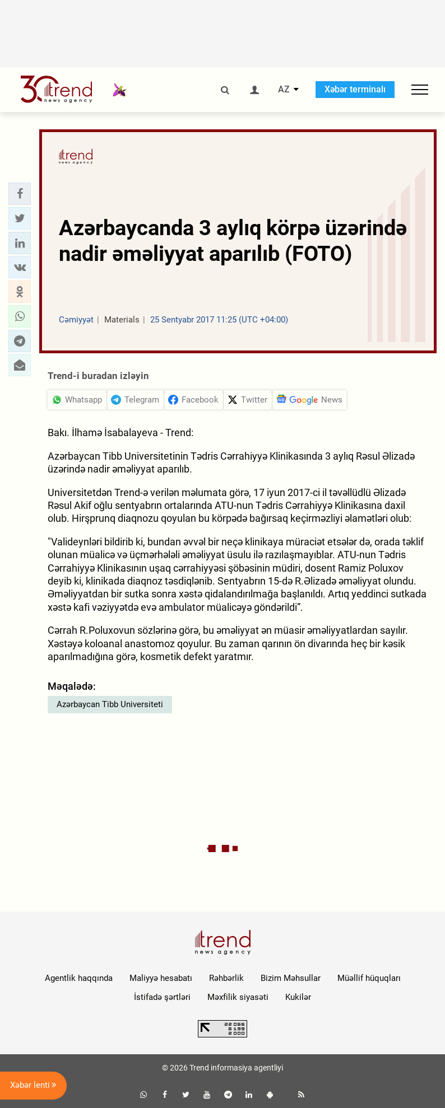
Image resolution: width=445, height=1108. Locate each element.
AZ (284, 89)
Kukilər (298, 997)
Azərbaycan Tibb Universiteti (110, 704)
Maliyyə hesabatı (160, 978)
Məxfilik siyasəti (237, 997)
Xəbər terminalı (355, 89)
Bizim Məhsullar (291, 978)
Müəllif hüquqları (369, 978)
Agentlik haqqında (79, 978)
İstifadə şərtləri (162, 997)
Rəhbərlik (226, 978)
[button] (19, 193)
